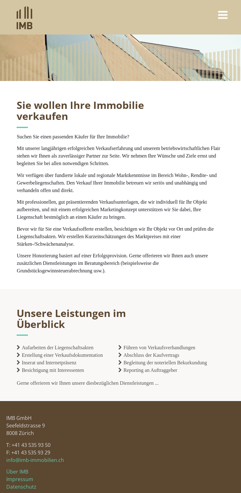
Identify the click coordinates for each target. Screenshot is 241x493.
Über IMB (17, 471)
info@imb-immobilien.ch (35, 460)
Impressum (19, 479)
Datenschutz (21, 486)
